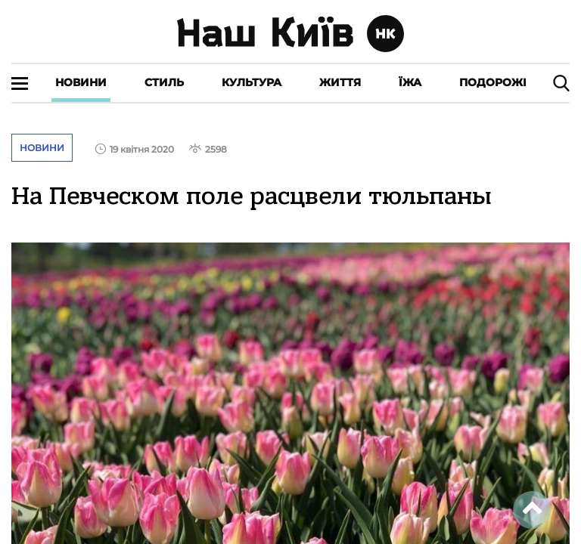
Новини (81, 82)
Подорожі (493, 82)
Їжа (410, 82)
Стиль (164, 82)
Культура (251, 82)
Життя (340, 82)
